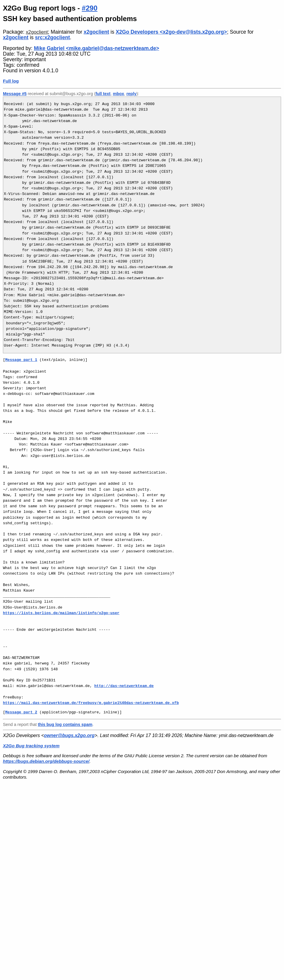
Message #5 (15, 93)
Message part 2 (21, 712)
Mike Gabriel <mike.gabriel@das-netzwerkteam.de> (96, 48)
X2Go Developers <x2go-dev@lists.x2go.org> (171, 32)
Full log (11, 80)
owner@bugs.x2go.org (69, 735)
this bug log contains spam (65, 724)
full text (102, 93)
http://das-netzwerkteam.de (124, 685)
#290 (89, 8)
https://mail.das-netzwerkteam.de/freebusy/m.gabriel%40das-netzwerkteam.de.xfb (91, 702)
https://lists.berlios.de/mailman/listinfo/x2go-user (61, 613)
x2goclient (37, 32)
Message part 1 (21, 359)
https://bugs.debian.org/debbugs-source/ (46, 761)
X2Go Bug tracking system (31, 745)
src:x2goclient (52, 37)
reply (131, 93)
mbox (118, 93)
